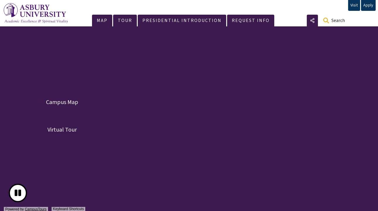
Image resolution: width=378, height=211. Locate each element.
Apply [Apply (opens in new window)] (368, 5)
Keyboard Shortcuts (68, 209)
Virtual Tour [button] (62, 130)
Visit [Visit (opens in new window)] (354, 5)
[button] (102, 20)
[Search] (347, 20)
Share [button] (312, 20)
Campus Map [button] (62, 102)
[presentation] (189, 119)
